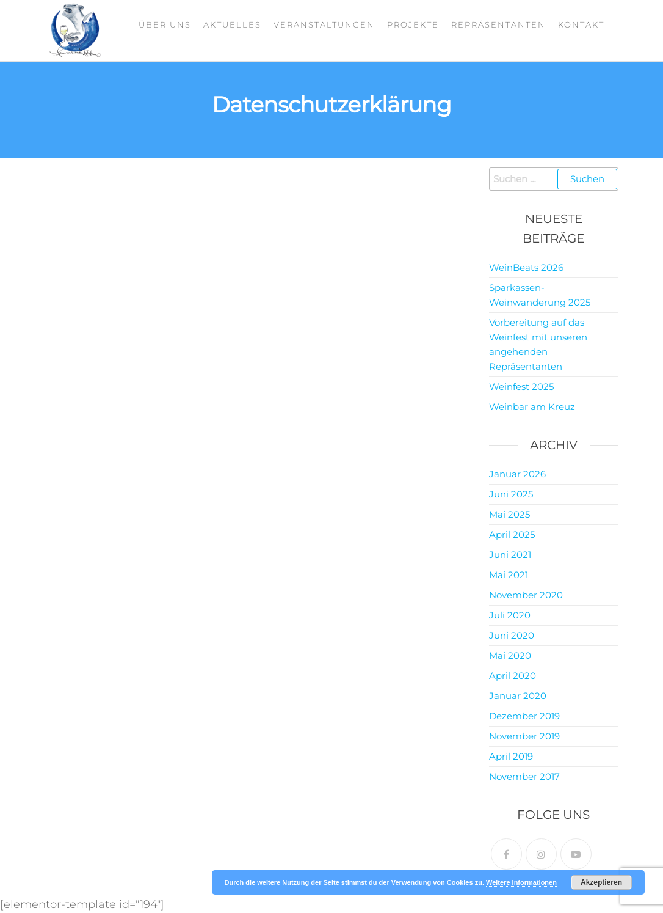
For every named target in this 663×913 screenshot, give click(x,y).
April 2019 (511, 756)
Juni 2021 (510, 554)
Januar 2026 (517, 474)
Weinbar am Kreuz (532, 407)
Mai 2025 (509, 514)
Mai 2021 (508, 575)
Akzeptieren (601, 882)
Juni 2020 (511, 635)
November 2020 (526, 595)
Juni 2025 (511, 494)
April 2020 (512, 675)
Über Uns (165, 24)
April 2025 (512, 534)
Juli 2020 (510, 615)
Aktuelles (232, 24)
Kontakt (581, 24)
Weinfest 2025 (521, 386)
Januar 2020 (517, 696)
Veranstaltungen (324, 24)
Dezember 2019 (524, 716)
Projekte (413, 24)
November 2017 (524, 776)
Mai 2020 (510, 655)
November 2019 (524, 736)
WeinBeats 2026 (526, 267)
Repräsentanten (498, 24)
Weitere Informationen (521, 882)
